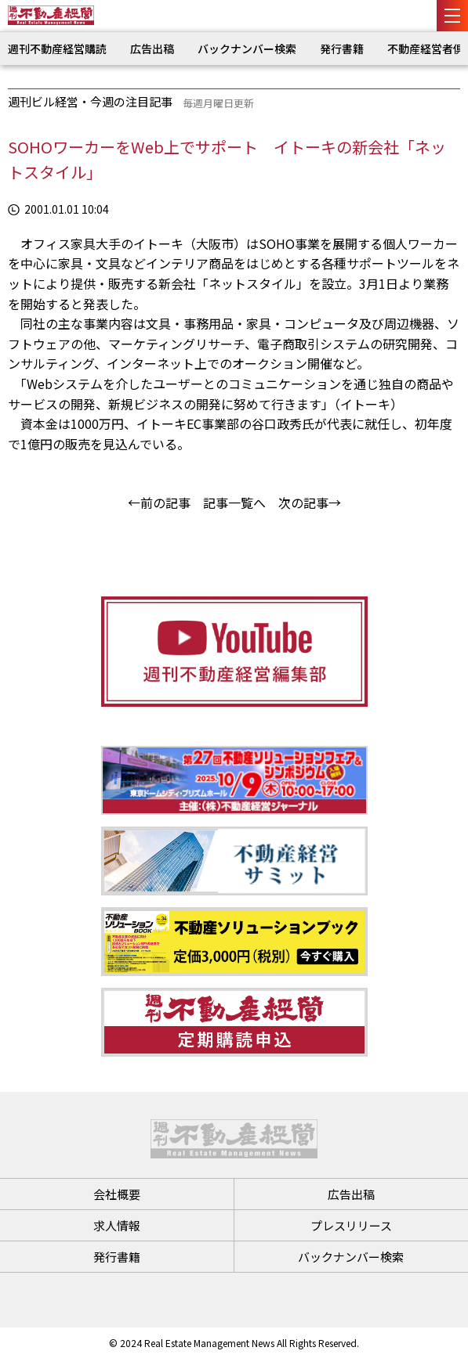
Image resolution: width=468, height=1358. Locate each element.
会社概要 (116, 1194)
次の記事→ (309, 502)
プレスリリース (351, 1225)
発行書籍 (342, 48)
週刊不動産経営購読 (57, 48)
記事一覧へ (234, 502)
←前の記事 (159, 502)
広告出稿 (152, 48)
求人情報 (116, 1225)
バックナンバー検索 (247, 48)
